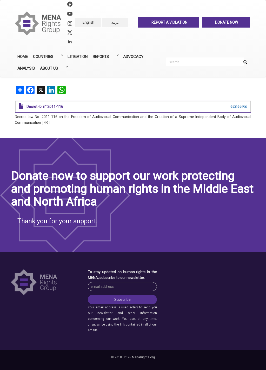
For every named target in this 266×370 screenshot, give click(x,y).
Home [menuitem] (22, 56)
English (88, 22)
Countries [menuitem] (47, 58)
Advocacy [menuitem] (133, 56)
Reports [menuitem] (104, 58)
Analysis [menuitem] (26, 68)
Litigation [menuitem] (78, 56)
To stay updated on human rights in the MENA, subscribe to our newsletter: (122, 275)
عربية (115, 22)
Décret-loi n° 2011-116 (44, 107)
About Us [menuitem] (53, 69)
